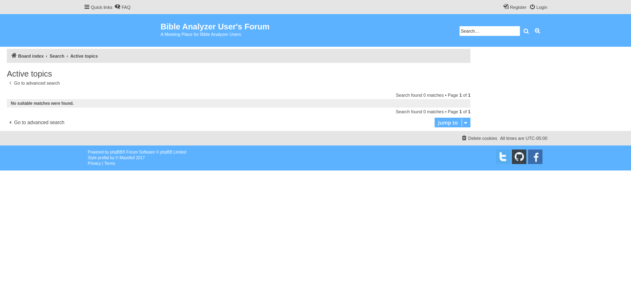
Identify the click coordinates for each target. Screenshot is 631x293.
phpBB (116, 152)
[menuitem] (122, 7)
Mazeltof (127, 158)
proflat (103, 158)
